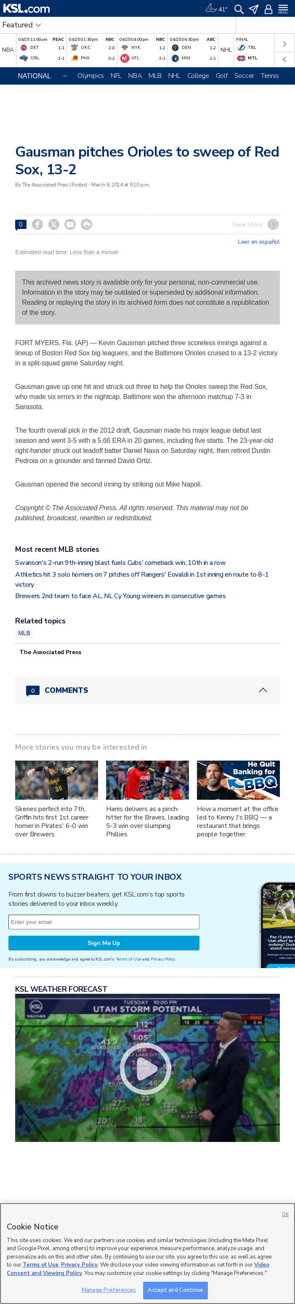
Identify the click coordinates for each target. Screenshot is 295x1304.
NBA (135, 75)
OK (285, 1214)
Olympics (90, 75)
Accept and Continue (175, 1290)
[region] (147, 1253)
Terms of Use (128, 959)
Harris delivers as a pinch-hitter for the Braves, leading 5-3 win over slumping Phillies (147, 821)
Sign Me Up (104, 943)
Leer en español (259, 242)
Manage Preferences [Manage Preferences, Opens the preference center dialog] (109, 1290)
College (198, 75)
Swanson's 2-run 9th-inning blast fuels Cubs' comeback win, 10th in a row (120, 562)
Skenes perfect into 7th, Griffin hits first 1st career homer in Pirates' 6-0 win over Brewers (51, 821)
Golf (222, 75)
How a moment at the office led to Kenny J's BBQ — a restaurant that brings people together (238, 821)
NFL (116, 75)
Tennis (270, 75)
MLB (155, 75)
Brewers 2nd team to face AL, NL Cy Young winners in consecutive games (120, 596)
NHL (174, 75)
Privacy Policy (163, 959)
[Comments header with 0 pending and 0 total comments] (147, 690)
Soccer (244, 75)
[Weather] (216, 8)
